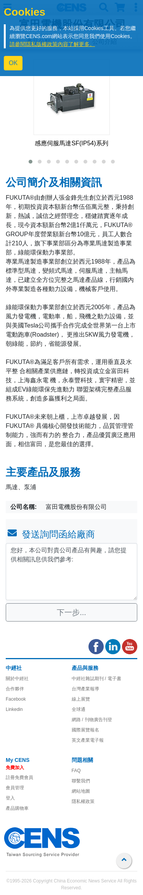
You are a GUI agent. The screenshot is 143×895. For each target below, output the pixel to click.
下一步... (71, 612)
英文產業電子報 (88, 740)
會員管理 (15, 787)
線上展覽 (81, 699)
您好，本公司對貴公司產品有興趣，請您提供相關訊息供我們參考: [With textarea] (71, 571)
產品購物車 (17, 808)
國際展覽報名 (85, 730)
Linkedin (14, 709)
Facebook (16, 699)
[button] (30, 161)
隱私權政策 (83, 801)
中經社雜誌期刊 (88, 678)
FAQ (76, 770)
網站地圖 (81, 791)
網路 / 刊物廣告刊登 (92, 719)
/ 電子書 (112, 678)
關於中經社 (17, 678)
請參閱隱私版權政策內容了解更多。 (52, 44)
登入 (10, 798)
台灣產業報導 (85, 689)
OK (13, 63)
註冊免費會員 (19, 777)
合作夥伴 (15, 689)
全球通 (78, 709)
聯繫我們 (81, 781)
